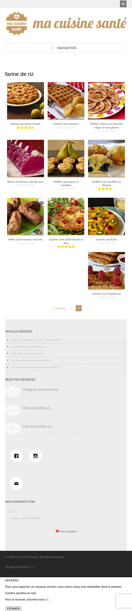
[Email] (17, 483)
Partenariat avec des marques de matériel (34, 367)
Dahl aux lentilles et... (38, 426)
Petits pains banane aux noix (25, 239)
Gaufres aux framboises (106, 293)
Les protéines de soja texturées (28, 346)
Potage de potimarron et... (42, 389)
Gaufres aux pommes (66, 123)
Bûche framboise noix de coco (26, 181)
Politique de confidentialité (26, 518)
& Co (32, 567)
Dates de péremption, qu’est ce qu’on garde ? (36, 339)
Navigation (66, 48)
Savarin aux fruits (106, 239)
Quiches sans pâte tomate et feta (66, 241)
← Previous (59, 308)
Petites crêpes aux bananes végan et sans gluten (106, 125)
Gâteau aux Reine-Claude (25, 123)
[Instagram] (37, 456)
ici (46, 599)
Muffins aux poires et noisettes (66, 183)
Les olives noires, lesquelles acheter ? (31, 360)
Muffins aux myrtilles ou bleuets (106, 183)
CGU (13, 511)
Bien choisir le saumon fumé (27, 353)
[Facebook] (17, 456)
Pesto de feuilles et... (38, 408)
